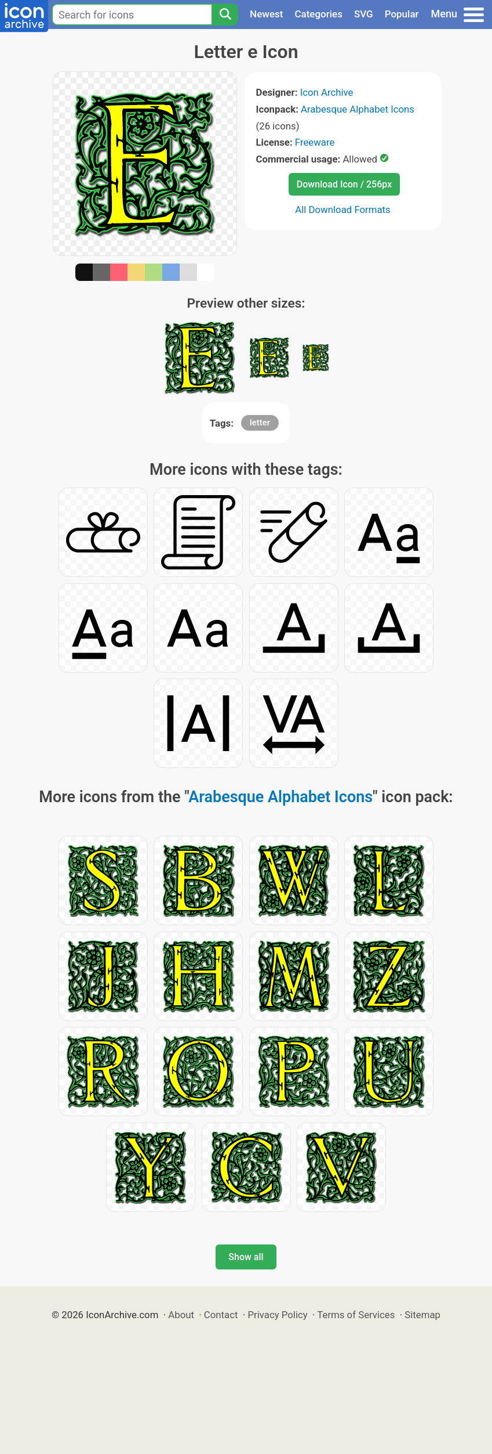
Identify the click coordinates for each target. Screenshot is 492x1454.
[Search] (225, 14)
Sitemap (422, 1314)
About (181, 1314)
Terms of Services (356, 1314)
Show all (245, 1256)
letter (260, 422)
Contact (221, 1314)
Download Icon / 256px (344, 184)
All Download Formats (343, 209)
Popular (402, 14)
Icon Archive (326, 92)
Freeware (315, 142)
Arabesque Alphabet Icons (357, 109)
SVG (363, 14)
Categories (318, 14)
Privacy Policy (277, 1314)
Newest (266, 14)
